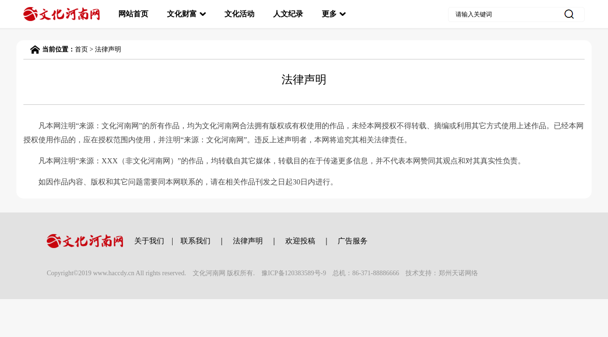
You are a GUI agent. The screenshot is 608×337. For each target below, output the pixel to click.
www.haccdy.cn (113, 273)
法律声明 (108, 49)
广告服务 (353, 241)
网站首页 (133, 14)
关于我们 (149, 241)
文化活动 (239, 14)
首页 (81, 49)
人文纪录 (288, 14)
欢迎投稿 (300, 241)
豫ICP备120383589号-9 (293, 273)
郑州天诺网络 (458, 273)
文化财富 (182, 14)
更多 (329, 14)
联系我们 (195, 241)
